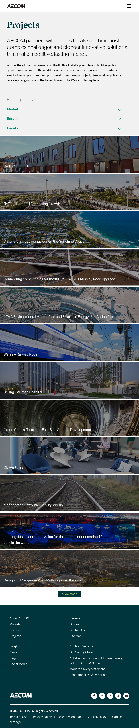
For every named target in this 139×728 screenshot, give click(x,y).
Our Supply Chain (81, 652)
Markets (15, 624)
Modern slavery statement (87, 669)
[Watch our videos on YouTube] (126, 696)
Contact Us (77, 630)
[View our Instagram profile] (102, 696)
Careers (75, 618)
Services (15, 630)
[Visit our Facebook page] (94, 696)
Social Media (18, 664)
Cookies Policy (96, 717)
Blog (13, 658)
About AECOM (19, 618)
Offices (74, 624)
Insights (15, 646)
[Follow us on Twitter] (118, 696)
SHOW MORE (69, 594)
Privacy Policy (42, 717)
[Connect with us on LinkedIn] (110, 696)
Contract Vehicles (82, 646)
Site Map (76, 636)
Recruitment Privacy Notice (88, 675)
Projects (15, 636)
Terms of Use (18, 717)
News (13, 652)
